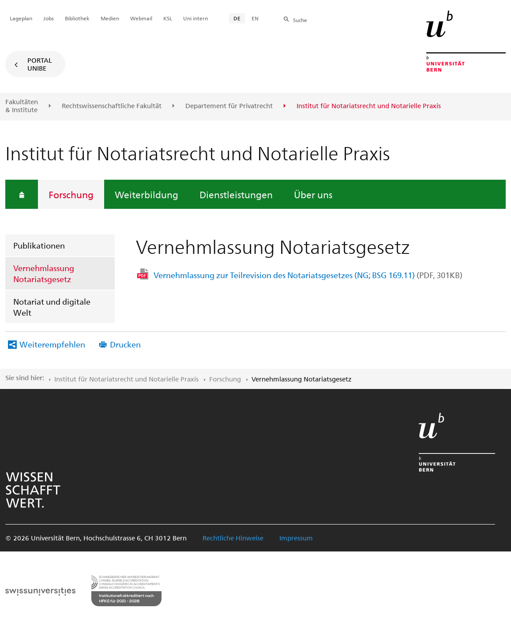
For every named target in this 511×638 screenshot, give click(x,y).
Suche (300, 19)
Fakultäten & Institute (21, 105)
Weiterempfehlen (52, 344)
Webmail (141, 18)
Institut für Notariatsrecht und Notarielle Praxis (126, 378)
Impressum (296, 537)
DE (236, 18)
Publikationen (39, 245)
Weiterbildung (146, 194)
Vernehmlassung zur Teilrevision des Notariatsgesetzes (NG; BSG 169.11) (308, 274)
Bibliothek (77, 18)
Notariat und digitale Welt (51, 307)
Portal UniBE (39, 64)
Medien (110, 18)
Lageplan (21, 18)
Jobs (48, 18)
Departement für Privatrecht (229, 106)
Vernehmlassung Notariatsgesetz (43, 273)
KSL (167, 18)
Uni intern (195, 18)
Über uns (313, 194)
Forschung (71, 194)
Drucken (125, 344)
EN (255, 18)
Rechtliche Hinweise (233, 537)
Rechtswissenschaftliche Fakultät (112, 106)
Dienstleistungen (236, 194)
